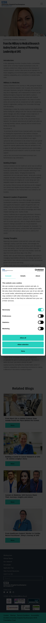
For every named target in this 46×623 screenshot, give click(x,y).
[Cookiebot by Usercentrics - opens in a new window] (35, 270)
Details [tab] (23, 276)
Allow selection (22, 344)
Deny (23, 351)
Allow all (23, 338)
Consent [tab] (8, 276)
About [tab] (38, 276)
